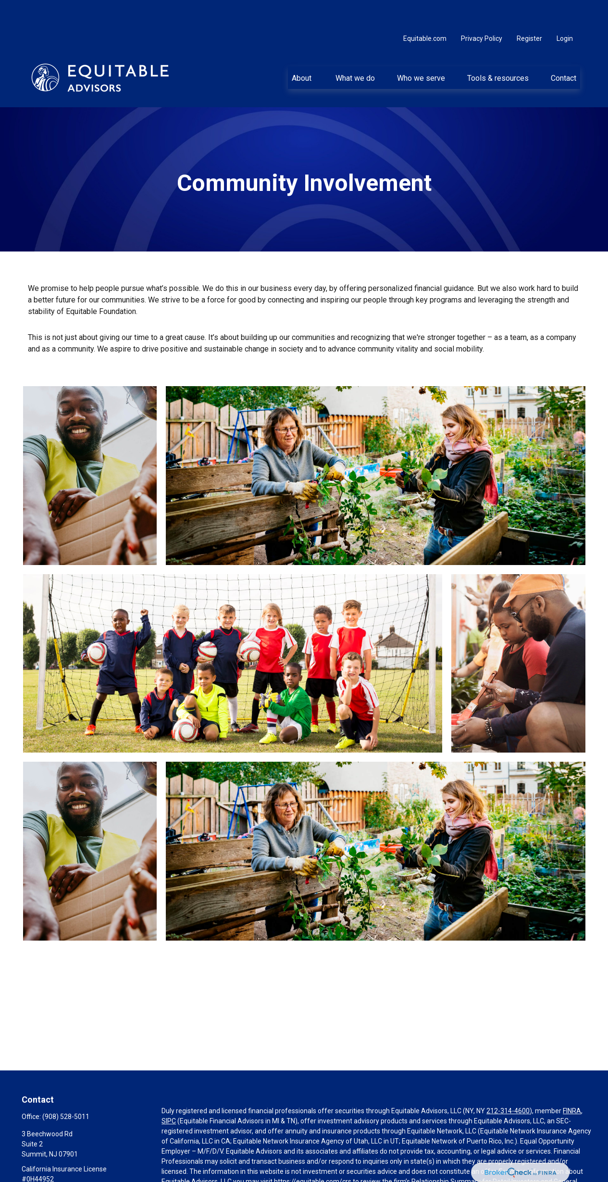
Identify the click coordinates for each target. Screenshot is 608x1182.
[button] (302, 48)
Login (565, 9)
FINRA (572, 1082)
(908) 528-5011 (65, 1088)
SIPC (168, 1092)
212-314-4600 (508, 1082)
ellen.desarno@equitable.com (67, 1166)
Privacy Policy (481, 9)
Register (529, 9)
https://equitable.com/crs (312, 1153)
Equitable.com (425, 9)
